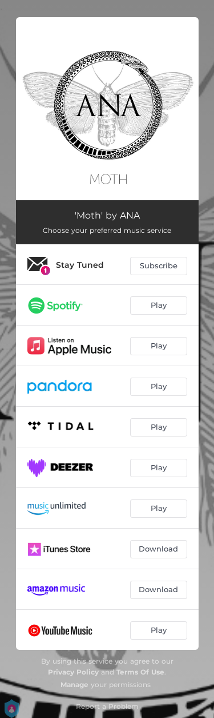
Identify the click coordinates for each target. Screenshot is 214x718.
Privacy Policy (73, 672)
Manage (74, 684)
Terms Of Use (140, 672)
